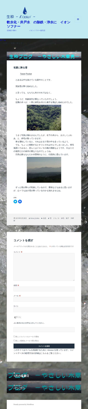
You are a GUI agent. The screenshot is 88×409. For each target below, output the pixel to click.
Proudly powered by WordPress (24, 404)
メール (17, 296)
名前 (16, 285)
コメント (18, 252)
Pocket (29, 74)
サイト (16, 306)
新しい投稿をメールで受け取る (27, 341)
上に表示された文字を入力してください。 (29, 323)
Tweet (22, 74)
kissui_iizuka (34, 218)
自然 (44, 218)
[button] (21, 12)
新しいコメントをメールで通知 (27, 336)
